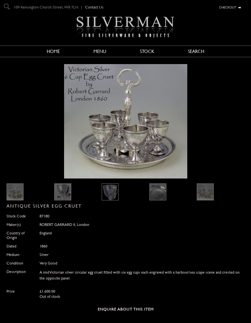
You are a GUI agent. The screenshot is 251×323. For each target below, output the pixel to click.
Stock (147, 51)
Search (196, 51)
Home (53, 51)
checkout (227, 6)
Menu (99, 51)
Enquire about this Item (126, 309)
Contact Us (94, 7)
